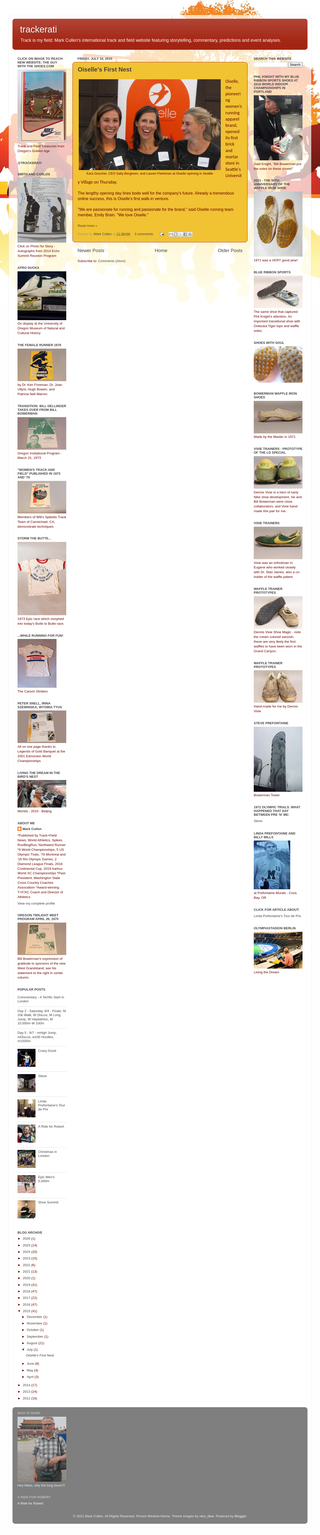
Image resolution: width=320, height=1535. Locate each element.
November (35, 1323)
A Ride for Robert (51, 1126)
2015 (27, 1311)
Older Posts (230, 250)
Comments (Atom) (112, 261)
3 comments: (144, 234)
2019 (27, 1285)
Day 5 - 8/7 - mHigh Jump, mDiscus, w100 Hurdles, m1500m (37, 1037)
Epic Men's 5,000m (46, 1179)
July (30, 1349)
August (32, 1343)
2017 (27, 1298)
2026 (27, 1238)
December (35, 1317)
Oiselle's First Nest (105, 69)
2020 (27, 1278)
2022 (27, 1265)
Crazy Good (47, 1051)
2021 (27, 1271)
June (31, 1363)
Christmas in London (47, 1154)
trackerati (38, 29)
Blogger (240, 1516)
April (30, 1377)
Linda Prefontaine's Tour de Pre (51, 1105)
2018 (27, 1291)
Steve (42, 1076)
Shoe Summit (48, 1202)
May (30, 1370)
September (35, 1336)
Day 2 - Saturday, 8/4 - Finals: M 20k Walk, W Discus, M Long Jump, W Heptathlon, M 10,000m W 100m (42, 1017)
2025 (27, 1245)
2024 (27, 1252)
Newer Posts (91, 250)
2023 (27, 1258)
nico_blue (207, 1516)
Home (161, 250)
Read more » (87, 226)
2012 (27, 1398)
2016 (27, 1304)
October (33, 1330)
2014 (27, 1385)
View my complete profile (36, 903)
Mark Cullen (32, 829)
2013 (27, 1391)
